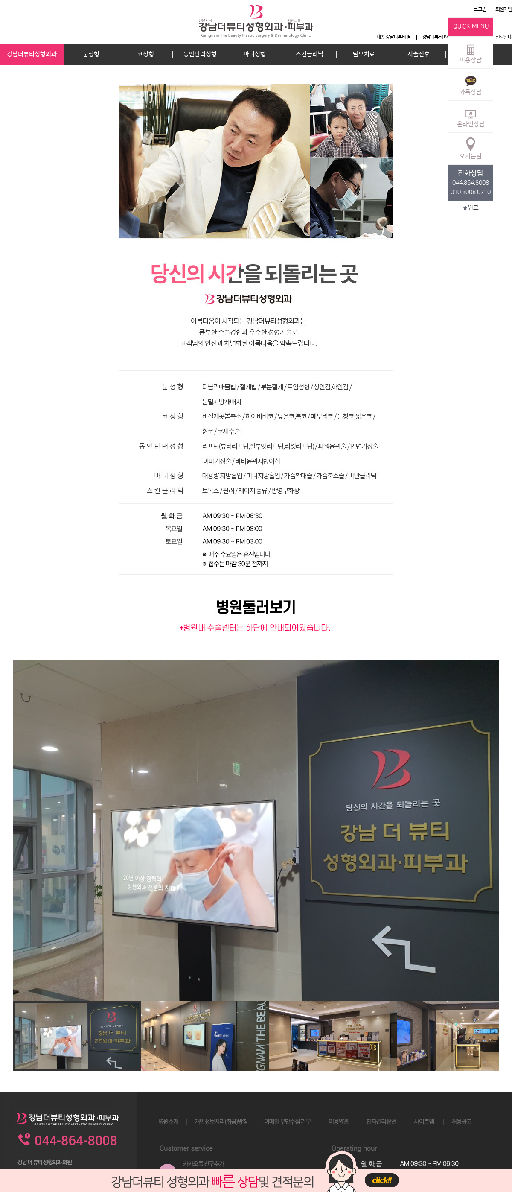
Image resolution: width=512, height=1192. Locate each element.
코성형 (145, 54)
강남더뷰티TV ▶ (437, 37)
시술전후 (418, 54)
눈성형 (91, 54)
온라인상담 (471, 116)
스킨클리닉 (309, 54)
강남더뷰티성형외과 (32, 54)
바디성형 (255, 54)
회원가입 (503, 9)
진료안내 (503, 37)
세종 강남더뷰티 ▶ (393, 37)
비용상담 (471, 52)
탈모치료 (364, 54)
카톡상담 (471, 84)
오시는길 (471, 148)
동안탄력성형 (200, 54)
